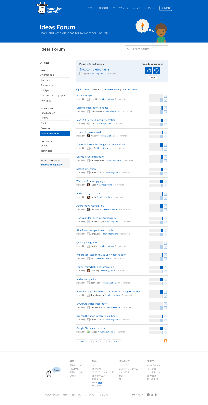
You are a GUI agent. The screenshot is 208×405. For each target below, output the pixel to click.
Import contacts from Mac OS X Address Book (101, 254)
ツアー (91, 8)
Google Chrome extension (90, 328)
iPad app (45, 80)
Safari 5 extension (86, 169)
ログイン (149, 8)
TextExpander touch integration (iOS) (96, 218)
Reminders (46, 150)
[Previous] (81, 341)
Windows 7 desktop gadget (91, 181)
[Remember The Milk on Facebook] (148, 394)
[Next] (116, 341)
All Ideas (44, 62)
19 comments (127, 111)
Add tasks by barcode (88, 193)
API (120, 379)
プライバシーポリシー (87, 394)
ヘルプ (136, 8)
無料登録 (165, 8)
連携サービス (98, 375)
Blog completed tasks (94, 69)
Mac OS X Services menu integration (96, 120)
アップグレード (120, 8)
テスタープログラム (128, 368)
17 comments (127, 295)
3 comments (126, 221)
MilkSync (45, 90)
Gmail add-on (47, 112)
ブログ (73, 375)
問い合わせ (152, 379)
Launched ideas (129, 89)
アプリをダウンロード (103, 372)
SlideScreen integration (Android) (94, 230)
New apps (45, 100)
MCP (97, 382)
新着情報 (103, 8)
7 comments (121, 135)
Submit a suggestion (52, 164)
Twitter (44, 117)
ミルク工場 (124, 372)
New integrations (50, 133)
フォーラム (124, 365)
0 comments (120, 99)
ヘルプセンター (154, 365)
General (44, 145)
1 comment (112, 73)
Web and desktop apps (52, 95)
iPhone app (46, 85)
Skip (153, 77)
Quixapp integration (87, 242)
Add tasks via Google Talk (90, 205)
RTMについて (76, 365)
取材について (76, 372)
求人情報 (74, 368)
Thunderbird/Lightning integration (95, 267)
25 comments (128, 172)
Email (43, 123)
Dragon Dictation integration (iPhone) (97, 316)
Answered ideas (112, 89)
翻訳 (121, 375)
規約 (73, 394)
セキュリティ (105, 394)
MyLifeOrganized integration (91, 303)
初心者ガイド (153, 368)
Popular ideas (83, 89)
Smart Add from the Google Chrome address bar (103, 144)
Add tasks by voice (86, 279)
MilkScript (97, 379)
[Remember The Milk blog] (155, 394)
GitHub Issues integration (90, 156)
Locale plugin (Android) (89, 132)
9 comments (127, 319)
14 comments (119, 148)
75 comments (123, 270)
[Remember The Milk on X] (152, 394)
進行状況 (151, 375)
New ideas (96, 89)
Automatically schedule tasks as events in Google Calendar (108, 291)
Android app (47, 74)
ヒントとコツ (153, 372)
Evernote (45, 128)
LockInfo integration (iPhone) (92, 107)
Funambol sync (84, 95)
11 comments (124, 282)
